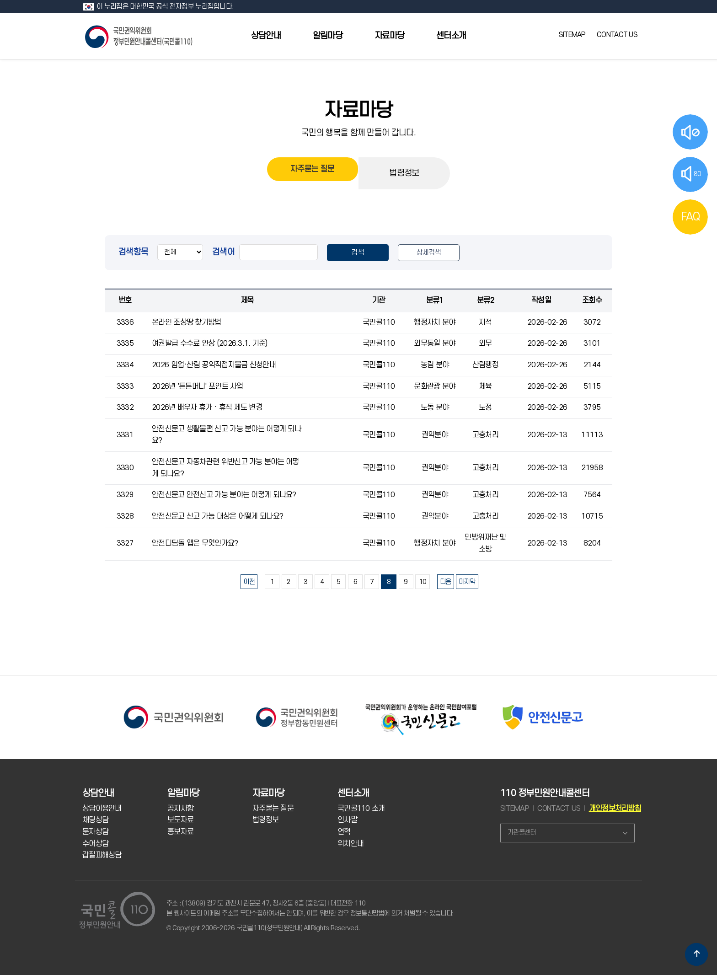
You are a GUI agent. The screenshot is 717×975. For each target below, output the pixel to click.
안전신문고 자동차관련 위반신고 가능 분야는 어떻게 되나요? (225, 468)
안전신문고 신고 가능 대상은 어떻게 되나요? (217, 516)
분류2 (485, 300)
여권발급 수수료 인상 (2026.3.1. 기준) (210, 343)
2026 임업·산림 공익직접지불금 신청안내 (214, 365)
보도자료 (180, 820)
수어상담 (95, 844)
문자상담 (95, 832)
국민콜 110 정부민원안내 (139, 36)
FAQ (690, 216)
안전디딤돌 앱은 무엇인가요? (195, 543)
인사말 (347, 820)
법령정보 (404, 173)
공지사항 (180, 808)
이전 (249, 582)
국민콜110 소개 (361, 808)
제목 (247, 300)
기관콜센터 (521, 832)
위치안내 (350, 844)
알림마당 (327, 36)
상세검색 (429, 253)
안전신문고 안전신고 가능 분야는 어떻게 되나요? (224, 495)
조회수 (592, 300)
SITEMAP (572, 35)
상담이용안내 (102, 808)
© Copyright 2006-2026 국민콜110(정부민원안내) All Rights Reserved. (262, 928)
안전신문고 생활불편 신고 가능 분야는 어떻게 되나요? (226, 435)
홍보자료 (180, 832)
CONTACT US (617, 35)
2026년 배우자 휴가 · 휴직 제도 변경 (207, 407)
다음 (445, 582)
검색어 (223, 252)
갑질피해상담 (102, 855)
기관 (378, 300)
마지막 (467, 582)
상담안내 (266, 36)
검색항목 (133, 252)
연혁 (344, 832)
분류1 (435, 300)
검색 (358, 253)
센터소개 (451, 36)
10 (423, 582)
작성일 (541, 300)
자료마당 (389, 36)
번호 (125, 300)
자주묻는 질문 (313, 173)
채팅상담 (95, 820)
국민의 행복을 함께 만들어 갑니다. (358, 132)
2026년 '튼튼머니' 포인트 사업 (197, 386)
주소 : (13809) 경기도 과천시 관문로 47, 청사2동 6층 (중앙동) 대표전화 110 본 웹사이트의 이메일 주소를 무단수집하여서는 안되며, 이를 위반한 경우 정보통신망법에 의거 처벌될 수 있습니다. (309, 908)
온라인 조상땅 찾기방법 (186, 322)
